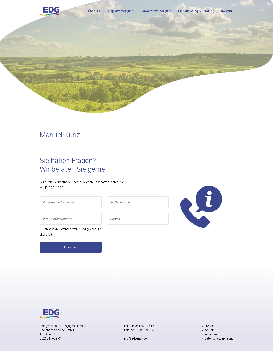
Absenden (71, 247)
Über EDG (94, 11)
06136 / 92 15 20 (146, 330)
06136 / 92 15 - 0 (146, 326)
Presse (209, 326)
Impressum (211, 334)
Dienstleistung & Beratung (196, 11)
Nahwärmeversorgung (155, 11)
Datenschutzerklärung (73, 229)
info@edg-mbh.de (135, 338)
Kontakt (226, 11)
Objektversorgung (120, 11)
